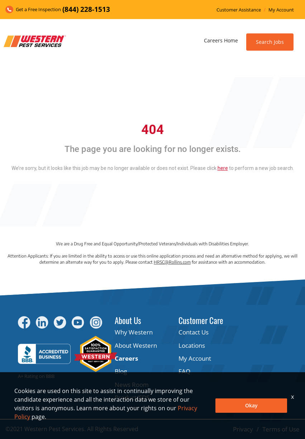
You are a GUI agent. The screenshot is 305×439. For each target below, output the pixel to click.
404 (152, 129)
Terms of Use (281, 429)
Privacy (243, 429)
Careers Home (221, 40)
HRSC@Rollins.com (172, 262)
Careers (126, 358)
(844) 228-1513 (86, 9)
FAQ (184, 371)
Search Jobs (270, 41)
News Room (132, 384)
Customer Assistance (238, 9)
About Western (136, 345)
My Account (281, 9)
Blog (121, 371)
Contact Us (193, 332)
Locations (191, 345)
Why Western (134, 332)
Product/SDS (132, 397)
